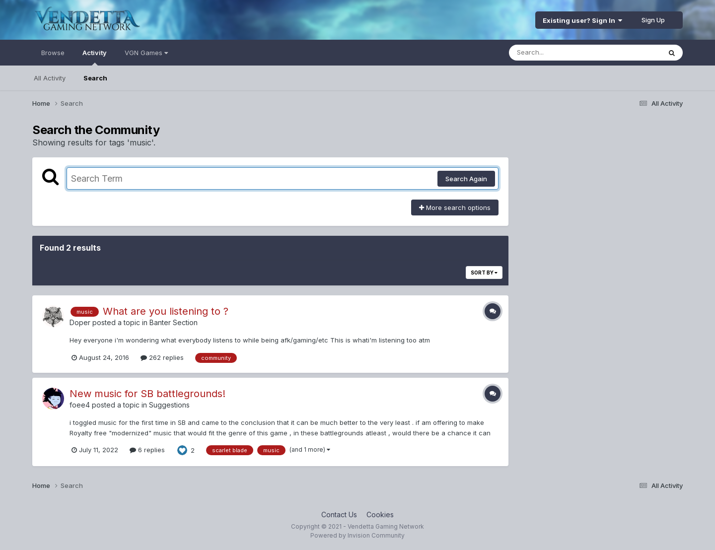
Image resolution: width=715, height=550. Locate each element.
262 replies (162, 357)
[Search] (558, 53)
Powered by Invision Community (357, 535)
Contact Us (339, 514)
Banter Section (173, 322)
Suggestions (169, 405)
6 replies (147, 450)
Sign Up (653, 20)
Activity (94, 57)
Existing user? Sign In (582, 20)
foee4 (80, 405)
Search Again (466, 179)
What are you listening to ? (165, 311)
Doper (80, 322)
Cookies (380, 514)
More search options (455, 207)
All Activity (50, 78)
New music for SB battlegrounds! (147, 394)
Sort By (484, 272)
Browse (53, 53)
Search (95, 78)
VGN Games (146, 53)
